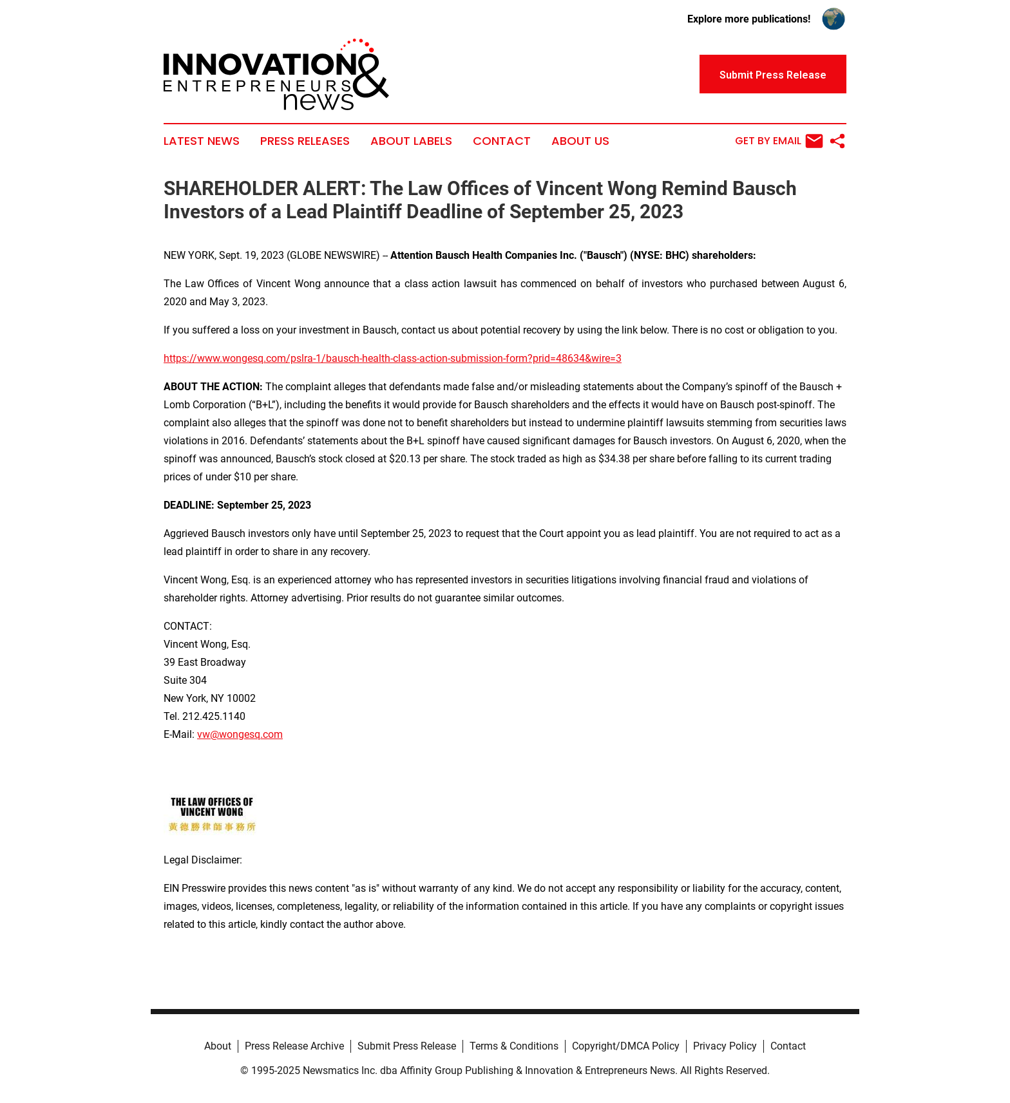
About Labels (411, 141)
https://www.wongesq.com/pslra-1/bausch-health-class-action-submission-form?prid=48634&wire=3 (393, 358)
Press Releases (305, 141)
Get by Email (779, 141)
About (217, 1046)
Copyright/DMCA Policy (626, 1046)
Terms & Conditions (514, 1046)
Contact (502, 141)
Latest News (202, 141)
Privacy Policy (725, 1046)
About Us (580, 141)
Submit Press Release (406, 1046)
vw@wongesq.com (240, 734)
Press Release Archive (294, 1046)
